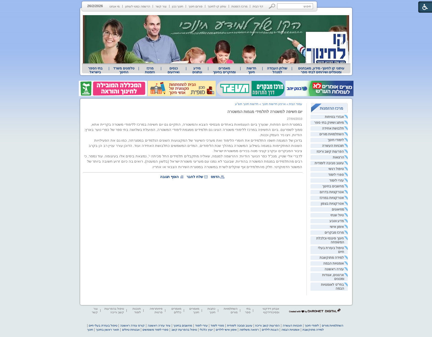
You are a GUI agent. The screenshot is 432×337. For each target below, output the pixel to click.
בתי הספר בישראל (95, 70)
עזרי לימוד (336, 180)
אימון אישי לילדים (226, 329)
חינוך (90, 329)
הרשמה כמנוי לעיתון (137, 6)
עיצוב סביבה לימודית (329, 163)
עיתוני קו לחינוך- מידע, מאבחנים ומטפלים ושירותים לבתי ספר (321, 70)
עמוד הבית (295, 104)
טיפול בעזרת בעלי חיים (103, 325)
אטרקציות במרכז (332, 198)
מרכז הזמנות (239, 6)
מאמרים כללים (176, 310)
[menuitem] (321, 70)
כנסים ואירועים (173, 70)
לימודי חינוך (336, 140)
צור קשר (161, 6)
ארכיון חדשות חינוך (274, 104)
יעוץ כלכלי (206, 329)
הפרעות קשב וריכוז (330, 151)
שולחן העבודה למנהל (277, 70)
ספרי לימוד (336, 175)
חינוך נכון (177, 6)
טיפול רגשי (336, 169)
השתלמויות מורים (331, 134)
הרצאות (338, 157)
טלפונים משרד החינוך (123, 70)
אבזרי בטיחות (334, 117)
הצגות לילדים (270, 329)
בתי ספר (247, 310)
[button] (272, 6)
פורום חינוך (195, 6)
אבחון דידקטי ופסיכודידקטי (271, 310)
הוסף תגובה (169, 177)
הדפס (215, 177)
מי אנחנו (114, 6)
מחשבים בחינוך (333, 186)
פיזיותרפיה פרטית (156, 310)
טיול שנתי (337, 215)
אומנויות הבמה (333, 263)
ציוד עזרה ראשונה (159, 325)
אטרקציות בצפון (332, 204)
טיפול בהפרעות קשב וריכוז (114, 310)
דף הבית (258, 6)
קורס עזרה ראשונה (132, 325)
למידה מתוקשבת (332, 258)
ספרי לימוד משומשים (155, 329)
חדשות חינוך (251, 70)
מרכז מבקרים (334, 232)
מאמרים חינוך (194, 310)
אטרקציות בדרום (332, 192)
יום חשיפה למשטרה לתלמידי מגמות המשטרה (265, 111)
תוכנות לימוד (137, 310)
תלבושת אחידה (333, 128)
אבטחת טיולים (131, 329)
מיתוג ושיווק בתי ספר (329, 123)
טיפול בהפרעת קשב (184, 329)
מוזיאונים (338, 209)
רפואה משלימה (249, 329)
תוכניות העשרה (333, 146)
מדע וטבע (337, 221)
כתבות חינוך (211, 310)
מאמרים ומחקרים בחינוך (224, 70)
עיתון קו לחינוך (217, 6)
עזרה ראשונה (334, 269)
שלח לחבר (195, 177)
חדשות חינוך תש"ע (246, 104)
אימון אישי (337, 227)
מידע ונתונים (197, 70)
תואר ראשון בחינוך (107, 329)
